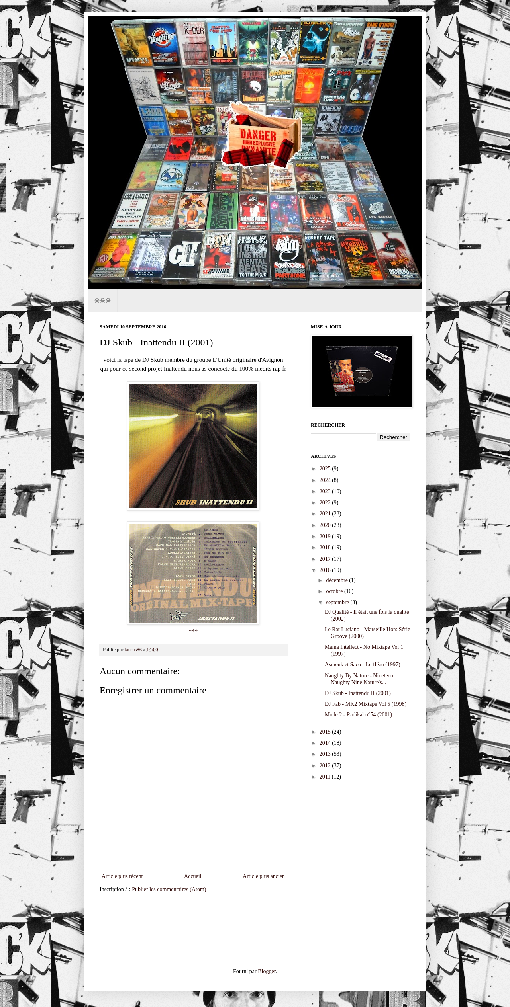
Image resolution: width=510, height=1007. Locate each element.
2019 (326, 536)
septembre (338, 602)
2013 (326, 754)
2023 (326, 491)
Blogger (266, 971)
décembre (337, 580)
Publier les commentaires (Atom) (169, 889)
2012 (326, 766)
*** (193, 631)
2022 (326, 502)
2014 (326, 743)
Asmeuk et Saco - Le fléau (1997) (362, 664)
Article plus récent (122, 876)
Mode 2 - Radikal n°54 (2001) (358, 715)
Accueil (193, 876)
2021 (326, 514)
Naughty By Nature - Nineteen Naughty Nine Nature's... (359, 679)
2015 (326, 732)
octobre (335, 591)
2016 (326, 570)
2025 (326, 469)
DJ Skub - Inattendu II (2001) (358, 693)
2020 (326, 525)
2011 (326, 777)
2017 (326, 559)
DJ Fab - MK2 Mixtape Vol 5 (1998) (365, 704)
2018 (326, 547)
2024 (326, 480)
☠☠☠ (102, 300)
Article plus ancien (264, 876)
